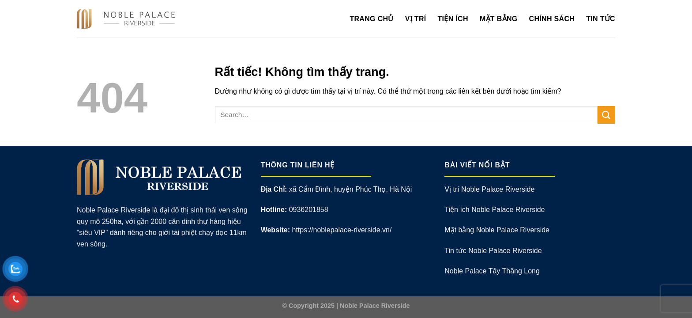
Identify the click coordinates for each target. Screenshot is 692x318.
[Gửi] (606, 114)
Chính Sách (552, 19)
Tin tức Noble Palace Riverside (493, 250)
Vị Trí (415, 19)
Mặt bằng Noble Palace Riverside (496, 230)
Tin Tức (600, 19)
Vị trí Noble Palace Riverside (489, 189)
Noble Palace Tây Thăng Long (492, 271)
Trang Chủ (371, 19)
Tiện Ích (453, 19)
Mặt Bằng (499, 19)
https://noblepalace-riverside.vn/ (341, 230)
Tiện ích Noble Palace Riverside (494, 209)
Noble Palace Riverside (375, 305)
